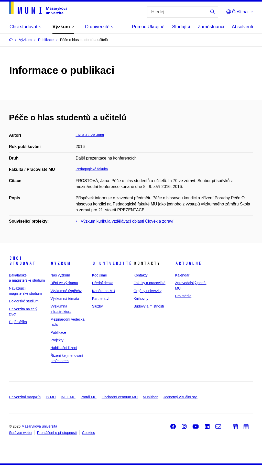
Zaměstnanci (211, 26)
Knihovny (141, 298)
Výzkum (60, 263)
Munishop (150, 397)
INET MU (68, 397)
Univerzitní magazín (25, 397)
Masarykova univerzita (39, 426)
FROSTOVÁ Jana (90, 135)
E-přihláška (18, 322)
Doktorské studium (24, 301)
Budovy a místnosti (149, 306)
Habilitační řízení (63, 348)
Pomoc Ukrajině (148, 26)
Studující (181, 26)
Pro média (183, 296)
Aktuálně (188, 263)
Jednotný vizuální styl (180, 397)
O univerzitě (112, 263)
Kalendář (182, 275)
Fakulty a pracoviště (150, 283)
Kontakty (140, 275)
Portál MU (88, 397)
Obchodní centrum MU (120, 397)
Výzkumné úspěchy (65, 291)
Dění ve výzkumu (64, 283)
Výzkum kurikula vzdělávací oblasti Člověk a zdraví (127, 221)
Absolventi (242, 26)
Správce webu (20, 433)
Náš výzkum (60, 275)
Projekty (56, 340)
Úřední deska (102, 283)
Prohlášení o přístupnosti (57, 433)
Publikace (58, 332)
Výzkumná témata (64, 298)
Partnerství (101, 298)
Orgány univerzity (147, 291)
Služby (97, 306)
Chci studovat (22, 260)
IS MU (51, 397)
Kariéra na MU (103, 291)
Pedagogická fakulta (92, 169)
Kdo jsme (99, 275)
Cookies (88, 433)
